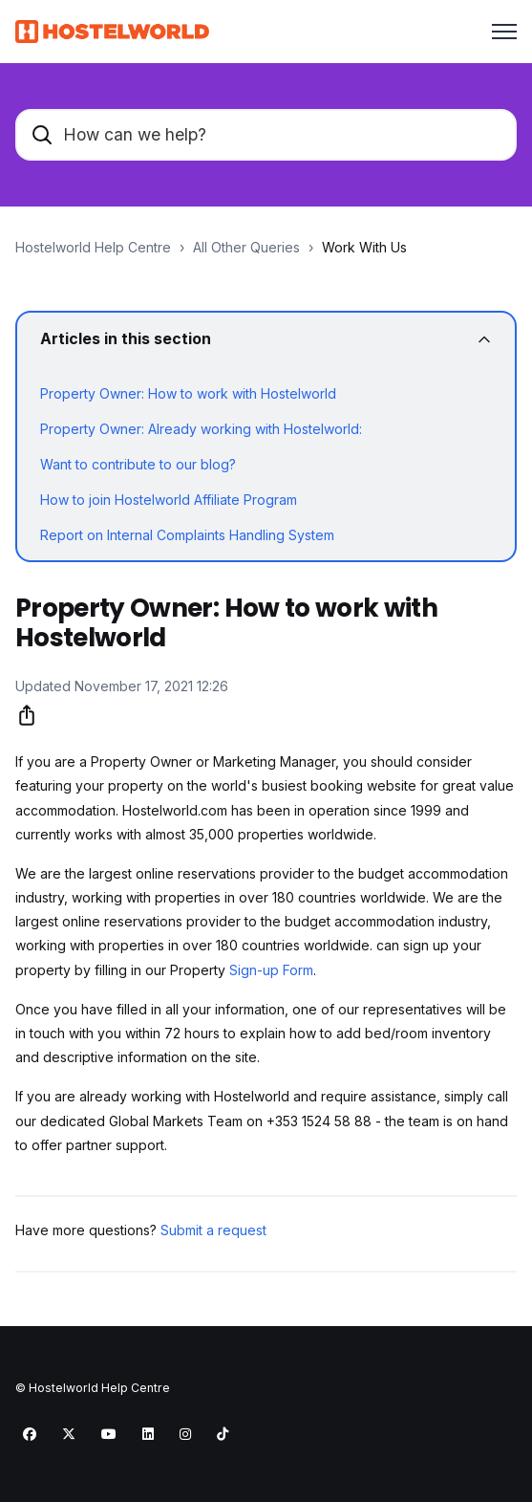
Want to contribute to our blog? (138, 464)
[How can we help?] (266, 135)
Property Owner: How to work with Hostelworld (188, 393)
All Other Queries (246, 247)
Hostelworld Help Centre (93, 247)
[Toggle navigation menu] (504, 31)
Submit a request (213, 1230)
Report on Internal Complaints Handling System (187, 535)
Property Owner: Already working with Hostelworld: (201, 429)
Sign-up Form (271, 970)
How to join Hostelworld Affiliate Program (168, 499)
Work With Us (364, 247)
